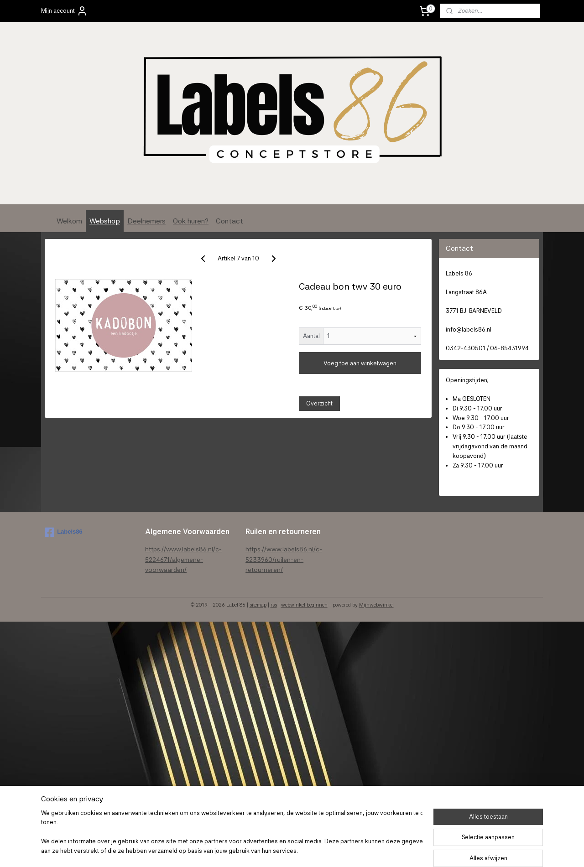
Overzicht (319, 403)
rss (274, 605)
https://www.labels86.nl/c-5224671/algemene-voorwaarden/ (183, 559)
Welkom (69, 221)
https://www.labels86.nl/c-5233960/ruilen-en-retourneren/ (283, 559)
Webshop (104, 221)
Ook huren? (191, 221)
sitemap (258, 605)
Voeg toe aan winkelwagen (359, 363)
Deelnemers (146, 221)
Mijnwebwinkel (376, 605)
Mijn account (64, 10)
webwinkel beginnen (304, 605)
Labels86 (64, 532)
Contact (229, 221)
